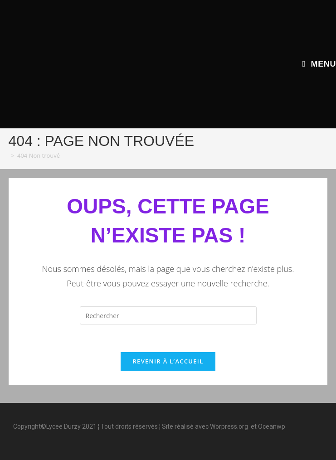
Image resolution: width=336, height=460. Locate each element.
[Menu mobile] (319, 63)
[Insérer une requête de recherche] (168, 315)
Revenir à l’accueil (167, 361)
